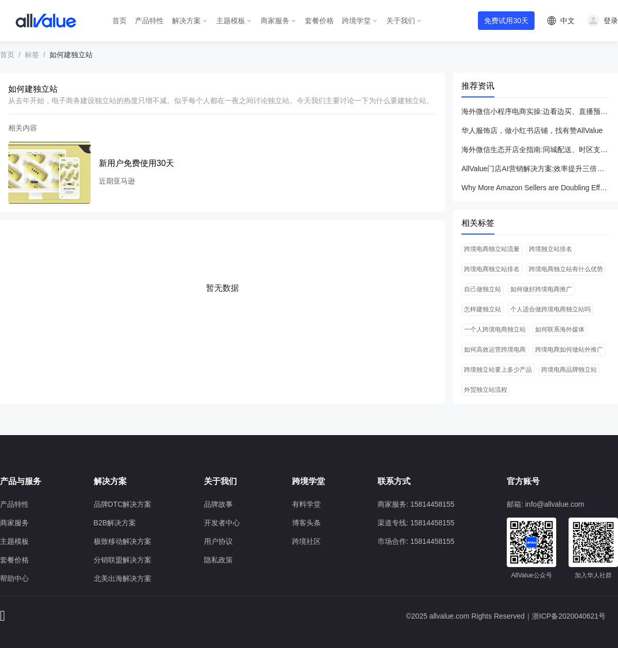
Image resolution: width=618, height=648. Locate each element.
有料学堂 (306, 504)
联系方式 (393, 481)
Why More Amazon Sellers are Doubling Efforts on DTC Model (535, 188)
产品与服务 (20, 481)
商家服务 (275, 20)
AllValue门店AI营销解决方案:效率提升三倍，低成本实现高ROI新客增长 (535, 168)
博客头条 (306, 523)
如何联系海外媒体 (560, 329)
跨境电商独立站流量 (492, 249)
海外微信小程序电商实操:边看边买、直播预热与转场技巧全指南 (535, 111)
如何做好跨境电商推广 (541, 289)
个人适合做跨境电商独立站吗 (550, 309)
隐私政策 (218, 560)
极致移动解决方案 (122, 541)
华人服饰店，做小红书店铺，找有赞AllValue (532, 130)
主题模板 (230, 20)
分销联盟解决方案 (122, 560)
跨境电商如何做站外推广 (569, 349)
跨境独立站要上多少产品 (498, 369)
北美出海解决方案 (122, 578)
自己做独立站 (482, 289)
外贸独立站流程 (485, 389)
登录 (611, 20)
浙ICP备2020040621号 (569, 616)
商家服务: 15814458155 (415, 504)
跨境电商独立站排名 (492, 269)
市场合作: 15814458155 (415, 541)
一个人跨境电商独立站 (495, 329)
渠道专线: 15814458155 (415, 523)
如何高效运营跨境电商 (495, 349)
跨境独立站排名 (550, 249)
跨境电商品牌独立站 (569, 369)
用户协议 (218, 541)
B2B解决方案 (115, 523)
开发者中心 (222, 523)
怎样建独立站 (482, 309)
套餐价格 (319, 20)
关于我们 (400, 20)
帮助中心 (14, 578)
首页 (119, 20)
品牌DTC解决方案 (123, 504)
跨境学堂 (356, 20)
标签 (32, 55)
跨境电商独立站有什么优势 (566, 269)
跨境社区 (306, 541)
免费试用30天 (506, 20)
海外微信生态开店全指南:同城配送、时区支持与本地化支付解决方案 (535, 149)
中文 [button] (567, 20)
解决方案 (186, 20)
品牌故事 (218, 504)
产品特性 (149, 20)
